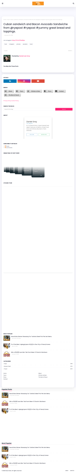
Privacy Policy (7, 100)
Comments (8, 147)
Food (8, 19)
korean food (38, 366)
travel (31, 44)
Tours (21, 91)
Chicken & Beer (35, 91)
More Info (44, 134)
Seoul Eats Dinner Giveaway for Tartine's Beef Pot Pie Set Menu (31, 336)
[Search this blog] (29, 109)
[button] (37, 175)
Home (4, 19)
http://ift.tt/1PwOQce (18, 40)
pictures (18, 44)
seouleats (25, 44)
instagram (11, 44)
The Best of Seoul (14, 95)
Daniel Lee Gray (24, 56)
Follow (32, 134)
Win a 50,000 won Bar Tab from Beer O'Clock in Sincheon (29, 352)
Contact (61, 91)
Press (49, 91)
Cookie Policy (15, 100)
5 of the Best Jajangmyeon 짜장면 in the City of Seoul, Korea (30, 344)
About (10, 91)
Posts (7, 146)
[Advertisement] (8, 303)
